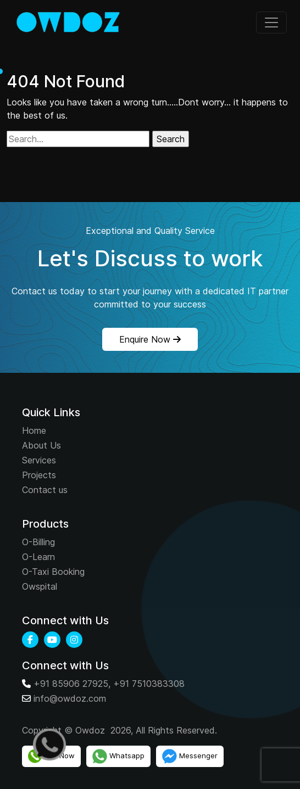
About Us (41, 445)
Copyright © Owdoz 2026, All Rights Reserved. (119, 730)
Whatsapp (118, 756)
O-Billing (38, 541)
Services (39, 460)
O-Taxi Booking (53, 571)
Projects (39, 474)
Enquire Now (150, 339)
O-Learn (38, 556)
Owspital (39, 586)
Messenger (190, 756)
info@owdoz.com (70, 698)
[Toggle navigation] (271, 22)
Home (34, 430)
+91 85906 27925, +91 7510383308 (109, 683)
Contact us (45, 489)
